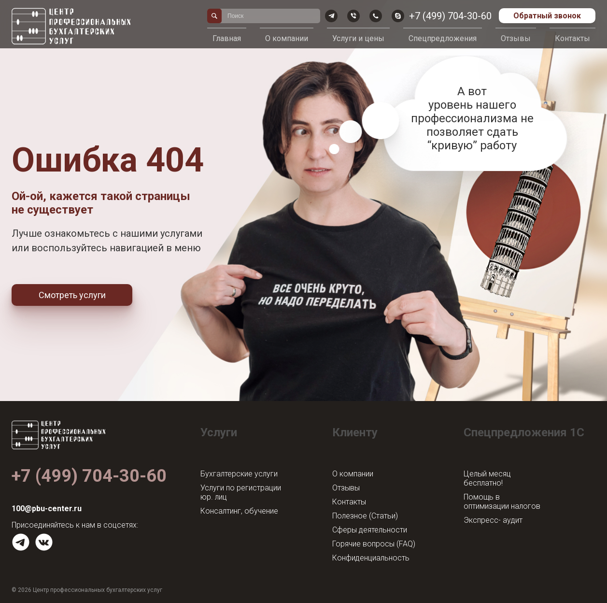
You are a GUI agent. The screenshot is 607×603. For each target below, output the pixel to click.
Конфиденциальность (370, 557)
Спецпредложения (443, 38)
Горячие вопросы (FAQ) (373, 543)
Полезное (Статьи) (365, 515)
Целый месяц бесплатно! (487, 478)
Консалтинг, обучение (239, 511)
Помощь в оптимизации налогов (502, 501)
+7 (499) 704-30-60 (450, 16)
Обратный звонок (547, 15)
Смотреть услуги (72, 295)
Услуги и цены (358, 38)
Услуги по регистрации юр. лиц (240, 492)
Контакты (572, 38)
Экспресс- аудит (493, 520)
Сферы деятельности (369, 529)
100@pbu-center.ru (47, 508)
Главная (226, 38)
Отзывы (516, 38)
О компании (286, 38)
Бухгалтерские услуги (239, 473)
